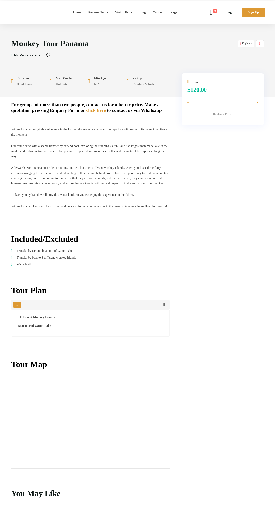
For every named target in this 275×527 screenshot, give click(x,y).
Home (77, 12)
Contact (158, 12)
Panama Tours (98, 12)
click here (96, 110)
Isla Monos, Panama (27, 55)
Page (173, 12)
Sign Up (253, 12)
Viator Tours (123, 12)
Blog (142, 12)
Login (230, 12)
